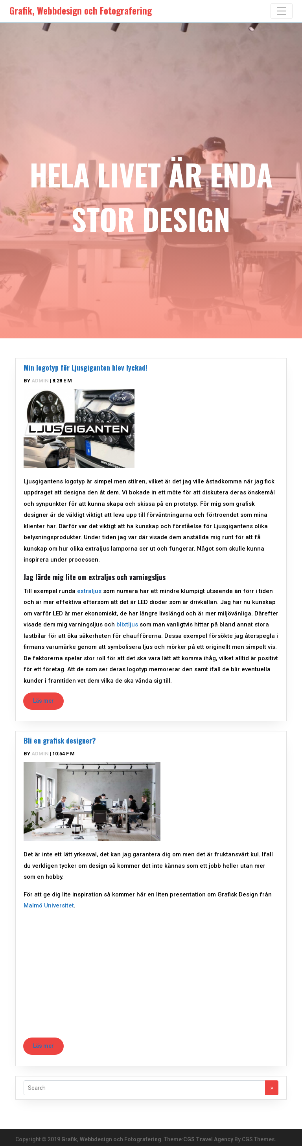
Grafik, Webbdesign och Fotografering (111, 1139)
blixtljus (127, 624)
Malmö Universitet (49, 905)
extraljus (89, 591)
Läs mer (43, 701)
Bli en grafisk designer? (60, 740)
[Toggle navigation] (282, 11)
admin (40, 381)
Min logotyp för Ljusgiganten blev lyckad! (85, 367)
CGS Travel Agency (208, 1139)
